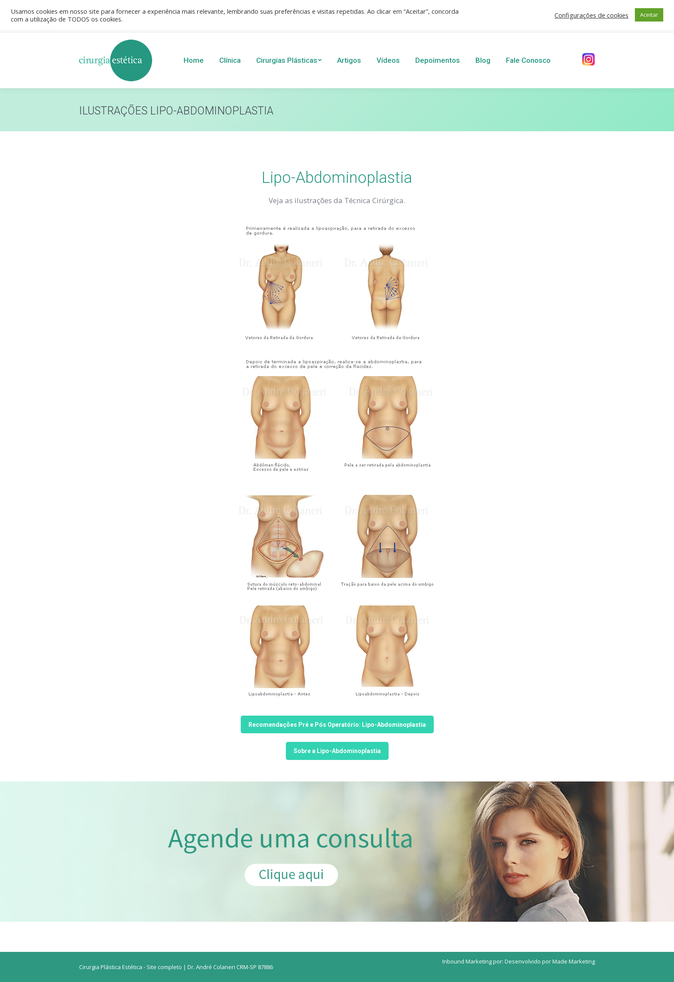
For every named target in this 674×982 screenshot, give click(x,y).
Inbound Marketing (467, 961)
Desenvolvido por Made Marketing (550, 961)
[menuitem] (193, 60)
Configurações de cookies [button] (591, 15)
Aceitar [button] (649, 15)
